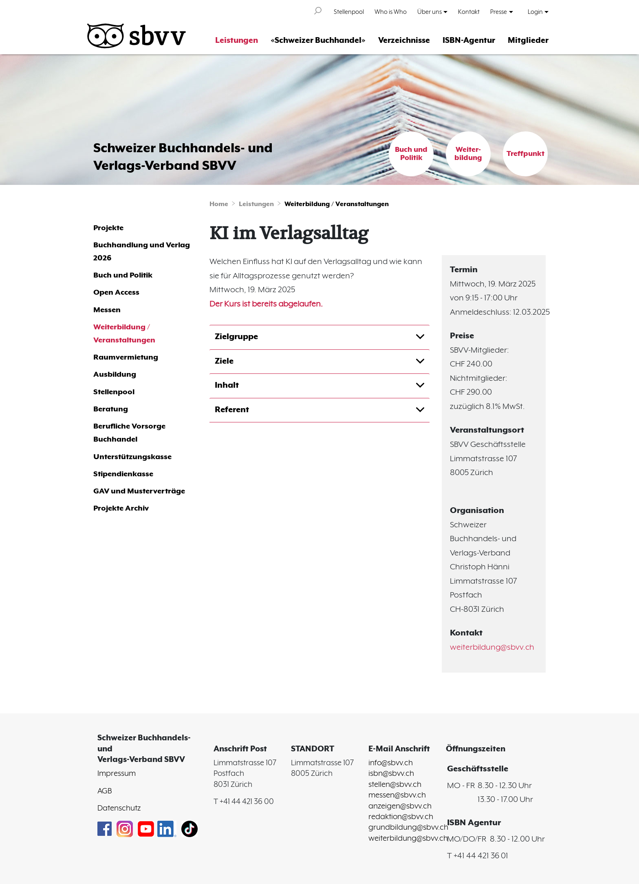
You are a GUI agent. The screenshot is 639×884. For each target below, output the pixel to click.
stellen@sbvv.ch (394, 784)
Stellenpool (349, 12)
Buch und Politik (411, 154)
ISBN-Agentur (469, 40)
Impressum (116, 773)
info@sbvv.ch (390, 763)
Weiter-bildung (468, 154)
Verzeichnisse (404, 40)
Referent (232, 410)
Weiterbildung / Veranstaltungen (336, 204)
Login (535, 12)
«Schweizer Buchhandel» (318, 40)
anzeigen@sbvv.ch (400, 806)
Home (218, 204)
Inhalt (227, 385)
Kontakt (469, 12)
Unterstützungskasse (132, 457)
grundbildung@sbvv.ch (408, 827)
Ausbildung (114, 374)
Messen (107, 310)
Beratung (110, 409)
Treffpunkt (525, 154)
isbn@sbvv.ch (391, 773)
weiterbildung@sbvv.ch (492, 647)
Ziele (224, 361)
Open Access (116, 292)
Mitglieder (528, 40)
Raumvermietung (125, 357)
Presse (498, 12)
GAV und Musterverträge (139, 491)
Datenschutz (119, 808)
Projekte (108, 228)
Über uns (429, 12)
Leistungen (236, 40)
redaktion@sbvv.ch (400, 817)
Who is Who (391, 12)
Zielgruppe (236, 337)
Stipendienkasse (123, 474)
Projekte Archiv (121, 508)
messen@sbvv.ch (397, 795)
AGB (104, 791)
